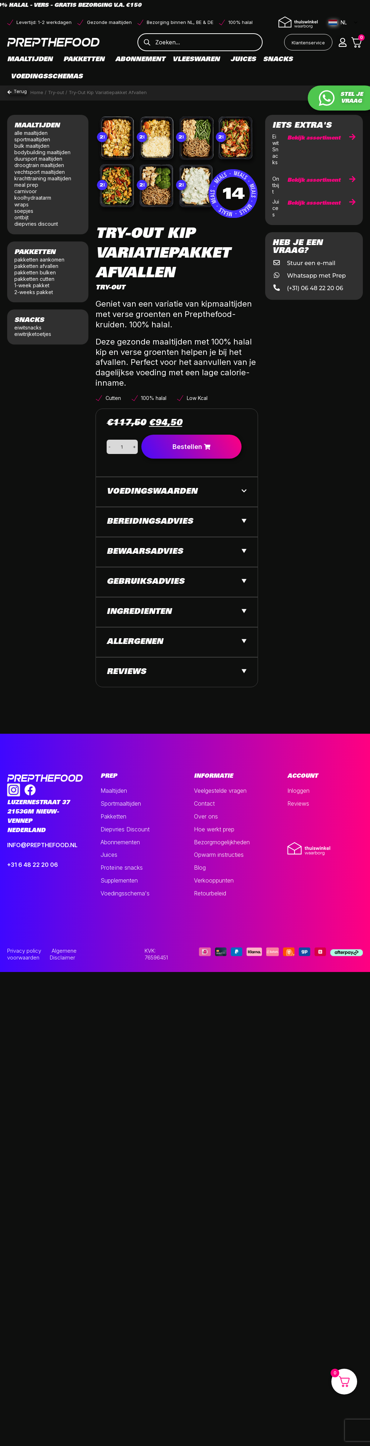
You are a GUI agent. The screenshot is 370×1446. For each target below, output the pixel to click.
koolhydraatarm (32, 198)
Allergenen (135, 642)
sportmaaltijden (33, 139)
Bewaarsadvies (145, 552)
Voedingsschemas (47, 77)
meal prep (26, 185)
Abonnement (140, 60)
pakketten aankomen (39, 260)
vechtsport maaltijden (40, 172)
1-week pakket (31, 285)
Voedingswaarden (152, 492)
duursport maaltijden (39, 159)
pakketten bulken (35, 272)
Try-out (56, 92)
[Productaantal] (121, 447)
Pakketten (85, 59)
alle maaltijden (31, 133)
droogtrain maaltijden (39, 165)
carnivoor (25, 191)
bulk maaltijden (32, 146)
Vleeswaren (197, 59)
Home (36, 92)
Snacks (279, 59)
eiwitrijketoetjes (32, 334)
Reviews (126, 672)
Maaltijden (31, 59)
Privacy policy (24, 950)
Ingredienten (139, 612)
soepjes (23, 211)
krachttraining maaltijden (42, 178)
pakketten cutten (34, 279)
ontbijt (21, 217)
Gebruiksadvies (145, 582)
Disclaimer (62, 957)
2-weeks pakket (33, 292)
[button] (343, 42)
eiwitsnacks (28, 327)
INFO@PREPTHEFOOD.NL (42, 845)
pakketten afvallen (36, 266)
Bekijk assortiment (321, 138)
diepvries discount (36, 224)
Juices (243, 60)
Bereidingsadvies (150, 522)
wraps (21, 204)
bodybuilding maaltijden (42, 152)
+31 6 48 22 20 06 (32, 864)
